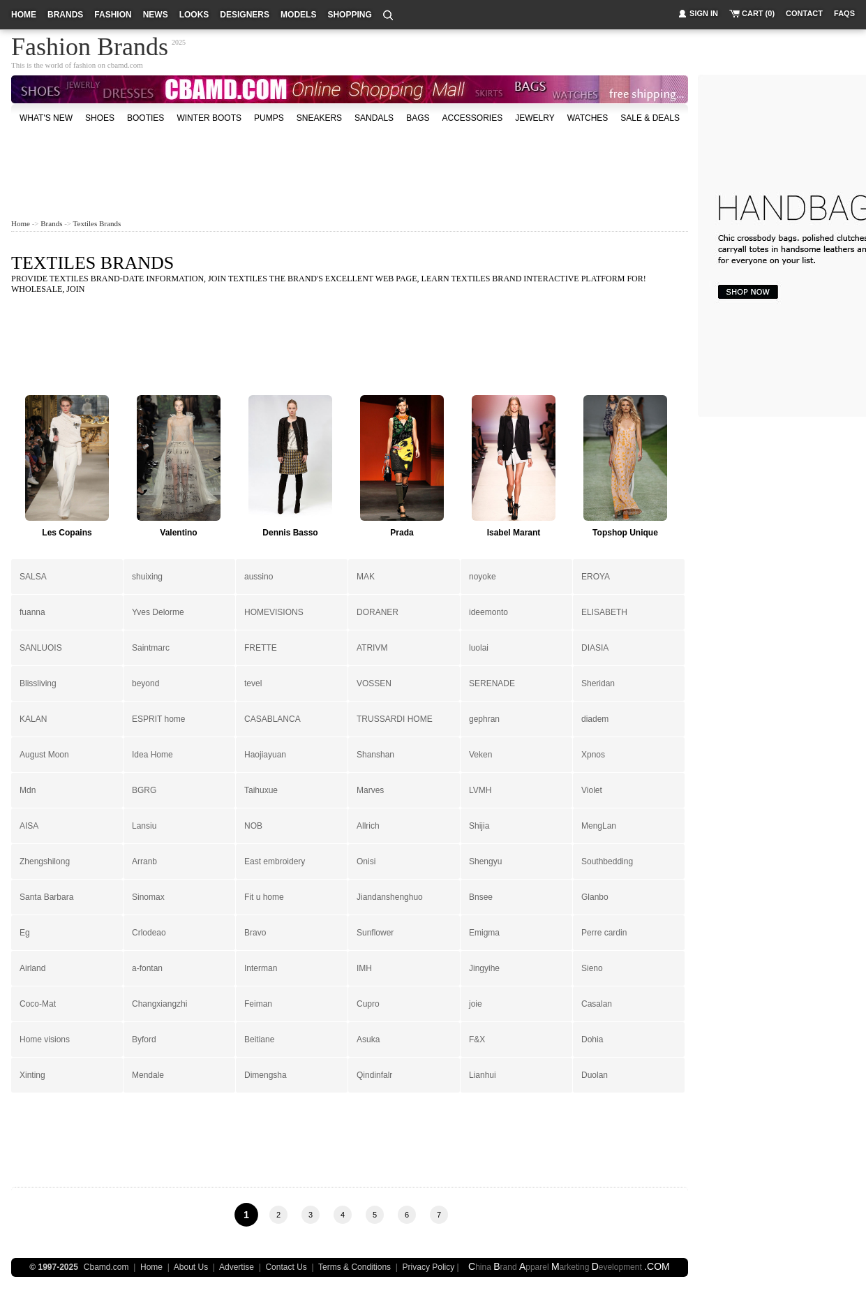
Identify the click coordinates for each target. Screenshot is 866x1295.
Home (20, 223)
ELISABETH (604, 612)
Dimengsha (265, 1075)
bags (417, 118)
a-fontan (147, 968)
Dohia (592, 1039)
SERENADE (492, 683)
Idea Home (152, 755)
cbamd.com (125, 65)
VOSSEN (374, 683)
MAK (366, 577)
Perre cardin (604, 933)
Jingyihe (484, 968)
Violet (591, 790)
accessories (472, 118)
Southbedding (607, 861)
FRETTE (260, 648)
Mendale (148, 1075)
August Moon (44, 755)
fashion (112, 15)
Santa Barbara (46, 897)
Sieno (592, 968)
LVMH (480, 790)
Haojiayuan (265, 755)
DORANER (377, 612)
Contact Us (285, 1267)
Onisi (366, 861)
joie (475, 1004)
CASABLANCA (272, 719)
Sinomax (148, 897)
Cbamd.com (106, 1267)
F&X (477, 1039)
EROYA (595, 577)
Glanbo (595, 897)
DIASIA (595, 648)
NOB (253, 826)
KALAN (33, 719)
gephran (484, 719)
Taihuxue (261, 790)
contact (804, 13)
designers (244, 15)
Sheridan (598, 683)
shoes (99, 118)
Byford (144, 1039)
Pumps (269, 118)
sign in (703, 13)
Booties (145, 118)
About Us (191, 1267)
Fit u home (264, 897)
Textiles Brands (97, 223)
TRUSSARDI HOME (395, 719)
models (298, 15)
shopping (349, 15)
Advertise (236, 1267)
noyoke (482, 577)
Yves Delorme (158, 612)
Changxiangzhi (159, 1004)
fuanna (32, 612)
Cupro (368, 1004)
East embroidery (274, 861)
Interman (260, 968)
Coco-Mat (38, 1004)
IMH (364, 968)
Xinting (32, 1075)
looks (194, 15)
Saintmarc (151, 648)
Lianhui (482, 1075)
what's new (46, 118)
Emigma (484, 933)
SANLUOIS (41, 648)
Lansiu (144, 826)
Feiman (258, 1004)
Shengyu (485, 861)
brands (65, 15)
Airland (32, 968)
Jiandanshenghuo (390, 897)
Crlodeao (149, 933)
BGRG (144, 790)
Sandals (374, 118)
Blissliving (38, 683)
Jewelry (534, 118)
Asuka (368, 1039)
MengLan (598, 826)
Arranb (144, 861)
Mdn (28, 790)
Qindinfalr (374, 1075)
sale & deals (650, 118)
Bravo (255, 933)
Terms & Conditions (354, 1267)
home (23, 15)
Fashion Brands (89, 45)
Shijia (479, 826)
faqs (844, 13)
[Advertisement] (349, 170)
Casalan (596, 1004)
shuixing (147, 577)
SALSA (33, 577)
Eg (25, 933)
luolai (478, 648)
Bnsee (481, 897)
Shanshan (375, 755)
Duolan (594, 1075)
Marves (370, 790)
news (155, 15)
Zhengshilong (45, 861)
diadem (595, 719)
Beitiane (259, 1039)
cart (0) (758, 13)
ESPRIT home (158, 719)
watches (588, 118)
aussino (258, 577)
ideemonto (488, 612)
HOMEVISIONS (274, 612)
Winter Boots (209, 118)
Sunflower (375, 933)
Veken (480, 755)
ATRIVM (372, 648)
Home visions (45, 1039)
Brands (51, 223)
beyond (145, 683)
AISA (29, 826)
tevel (253, 683)
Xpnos (593, 755)
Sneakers (319, 118)
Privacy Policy (429, 1267)
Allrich (368, 826)
